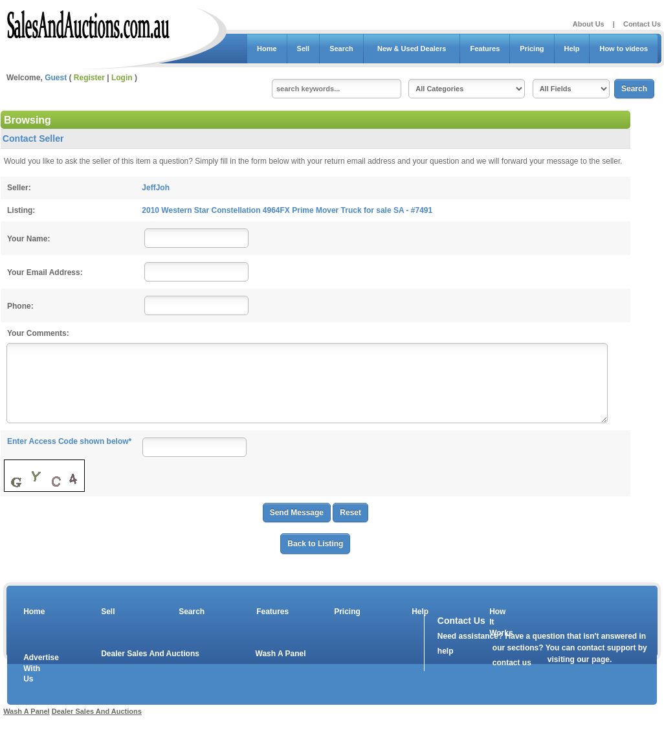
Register (89, 77)
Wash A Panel (281, 653)
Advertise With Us (33, 668)
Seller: (19, 187)
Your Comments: (38, 333)
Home (267, 48)
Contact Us (642, 24)
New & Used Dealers (411, 48)
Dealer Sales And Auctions (150, 653)
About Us (588, 24)
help (445, 651)
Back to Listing (315, 543)
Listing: (21, 210)
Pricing (532, 48)
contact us (511, 662)
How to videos (623, 48)
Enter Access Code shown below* (69, 441)
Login (122, 77)
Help (572, 48)
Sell (303, 48)
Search (341, 48)
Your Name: (28, 238)
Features (485, 48)
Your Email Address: (45, 272)
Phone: (20, 306)
